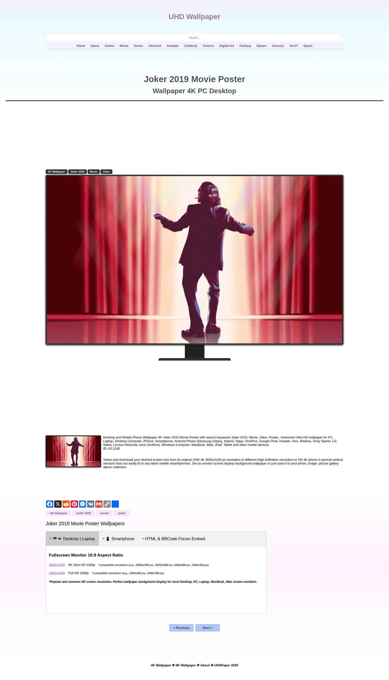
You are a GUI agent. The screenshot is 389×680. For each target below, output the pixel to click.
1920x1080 (57, 573)
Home (81, 46)
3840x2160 (57, 565)
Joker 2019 (77, 171)
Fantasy (245, 46)
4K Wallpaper (56, 171)
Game (95, 46)
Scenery (278, 46)
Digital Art (226, 46)
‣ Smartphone (118, 538)
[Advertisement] (194, 396)
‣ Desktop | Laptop (72, 538)
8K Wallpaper (186, 665)
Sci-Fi (294, 46)
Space (308, 46)
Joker (106, 171)
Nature (262, 46)
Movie (124, 46)
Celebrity (190, 46)
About (205, 665)
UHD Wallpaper (194, 17)
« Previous (181, 628)
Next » (207, 628)
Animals (172, 46)
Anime (109, 46)
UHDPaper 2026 (226, 665)
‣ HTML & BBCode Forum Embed (173, 538)
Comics (208, 46)
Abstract (155, 46)
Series (138, 46)
